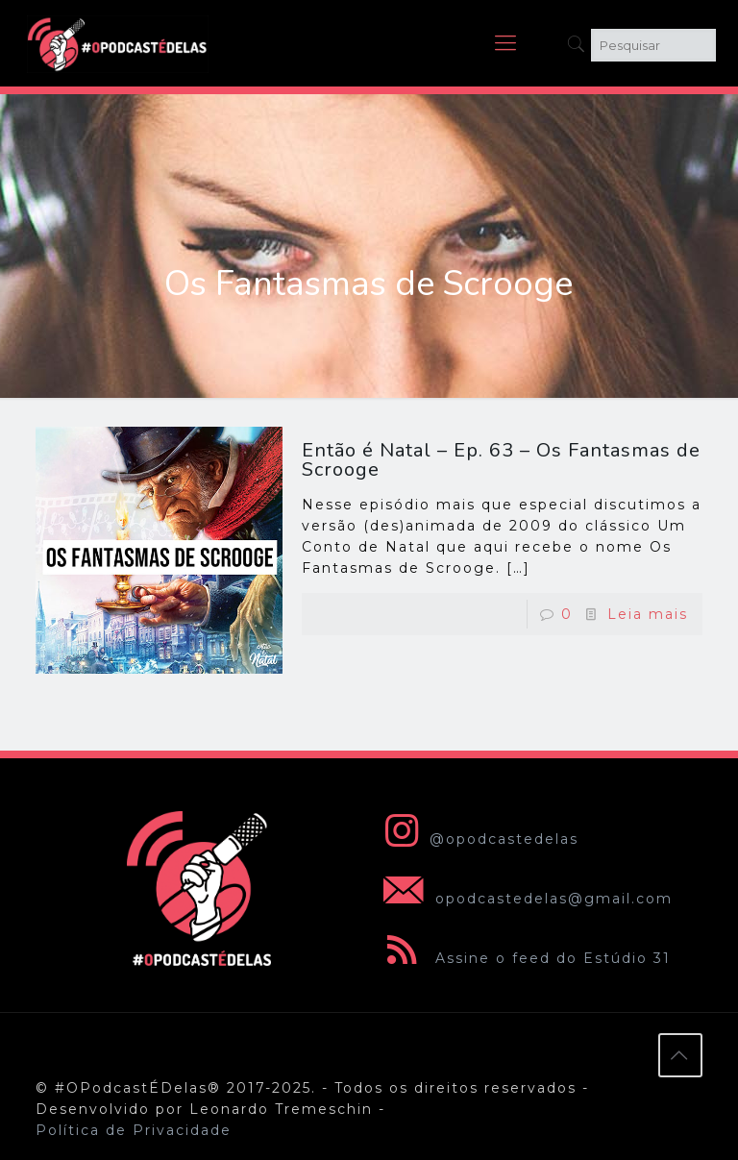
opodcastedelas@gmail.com (524, 898)
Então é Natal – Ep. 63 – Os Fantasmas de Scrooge (501, 459)
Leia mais (647, 614)
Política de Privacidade (134, 1130)
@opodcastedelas (477, 839)
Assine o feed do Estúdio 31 (523, 958)
